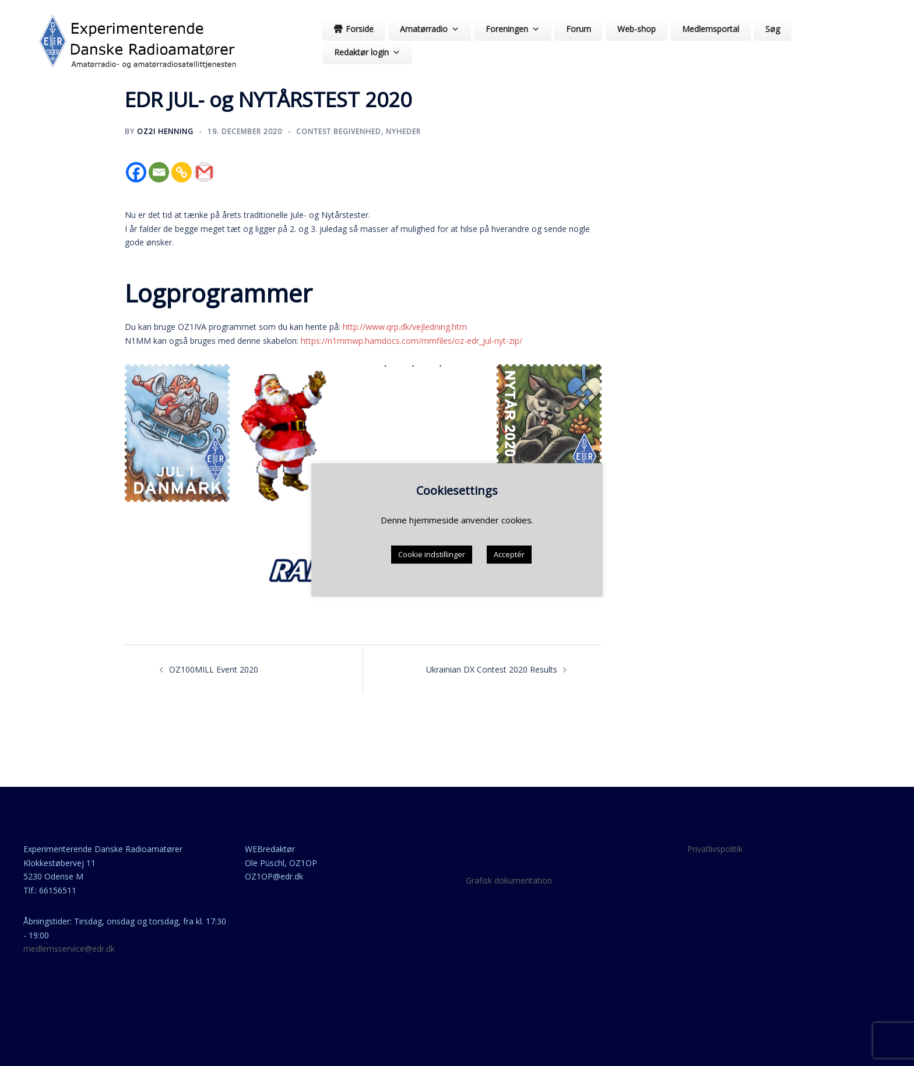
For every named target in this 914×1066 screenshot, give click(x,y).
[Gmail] (204, 172)
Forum (578, 28)
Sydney (409, 1047)
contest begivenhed (338, 131)
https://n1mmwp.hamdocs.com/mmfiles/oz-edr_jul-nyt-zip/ (411, 340)
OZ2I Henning (165, 131)
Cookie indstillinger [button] (431, 554)
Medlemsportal (710, 28)
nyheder (403, 131)
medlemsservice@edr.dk (69, 948)
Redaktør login (367, 52)
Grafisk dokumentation (509, 880)
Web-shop (636, 28)
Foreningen (513, 28)
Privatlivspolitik (715, 848)
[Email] (159, 172)
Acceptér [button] (509, 554)
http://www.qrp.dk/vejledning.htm (405, 326)
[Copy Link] (181, 172)
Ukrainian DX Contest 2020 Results (491, 669)
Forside (360, 28)
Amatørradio (429, 28)
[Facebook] (136, 172)
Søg (772, 28)
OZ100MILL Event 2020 (213, 669)
